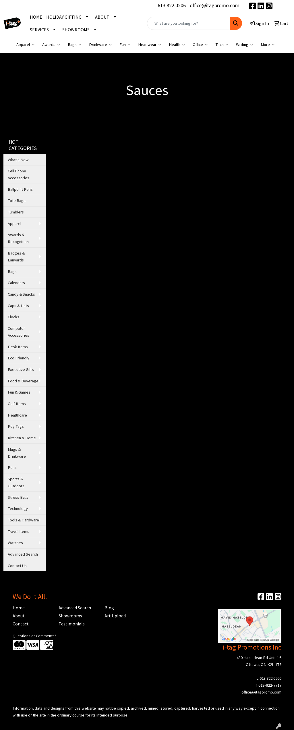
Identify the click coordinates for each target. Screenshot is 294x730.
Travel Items (18, 531)
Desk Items (18, 346)
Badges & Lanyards (16, 257)
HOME (36, 17)
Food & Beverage (23, 381)
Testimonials (72, 624)
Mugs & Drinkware (17, 453)
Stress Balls (18, 497)
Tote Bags (17, 200)
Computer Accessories (18, 332)
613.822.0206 (172, 5)
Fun (125, 44)
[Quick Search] (188, 23)
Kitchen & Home (22, 437)
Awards (51, 44)
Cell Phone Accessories (18, 174)
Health (177, 44)
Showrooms (70, 616)
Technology (18, 508)
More (268, 44)
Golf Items (17, 403)
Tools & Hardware (23, 520)
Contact (21, 624)
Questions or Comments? (34, 635)
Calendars (16, 282)
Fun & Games (19, 392)
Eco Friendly (18, 358)
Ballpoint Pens (20, 189)
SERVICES (39, 29)
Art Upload (115, 616)
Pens (12, 467)
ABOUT (102, 17)
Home (19, 607)
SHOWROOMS (76, 29)
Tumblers (16, 212)
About (19, 616)
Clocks (13, 316)
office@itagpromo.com (214, 5)
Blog (109, 607)
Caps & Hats (18, 305)
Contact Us (17, 565)
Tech (222, 44)
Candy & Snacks (21, 294)
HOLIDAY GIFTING (64, 17)
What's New (18, 159)
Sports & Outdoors (16, 482)
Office (200, 44)
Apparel (25, 44)
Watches (15, 542)
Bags (75, 44)
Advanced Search (23, 554)
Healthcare (17, 415)
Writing (244, 44)
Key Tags (16, 426)
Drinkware (100, 44)
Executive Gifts (21, 369)
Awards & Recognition (18, 238)
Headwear (149, 44)
